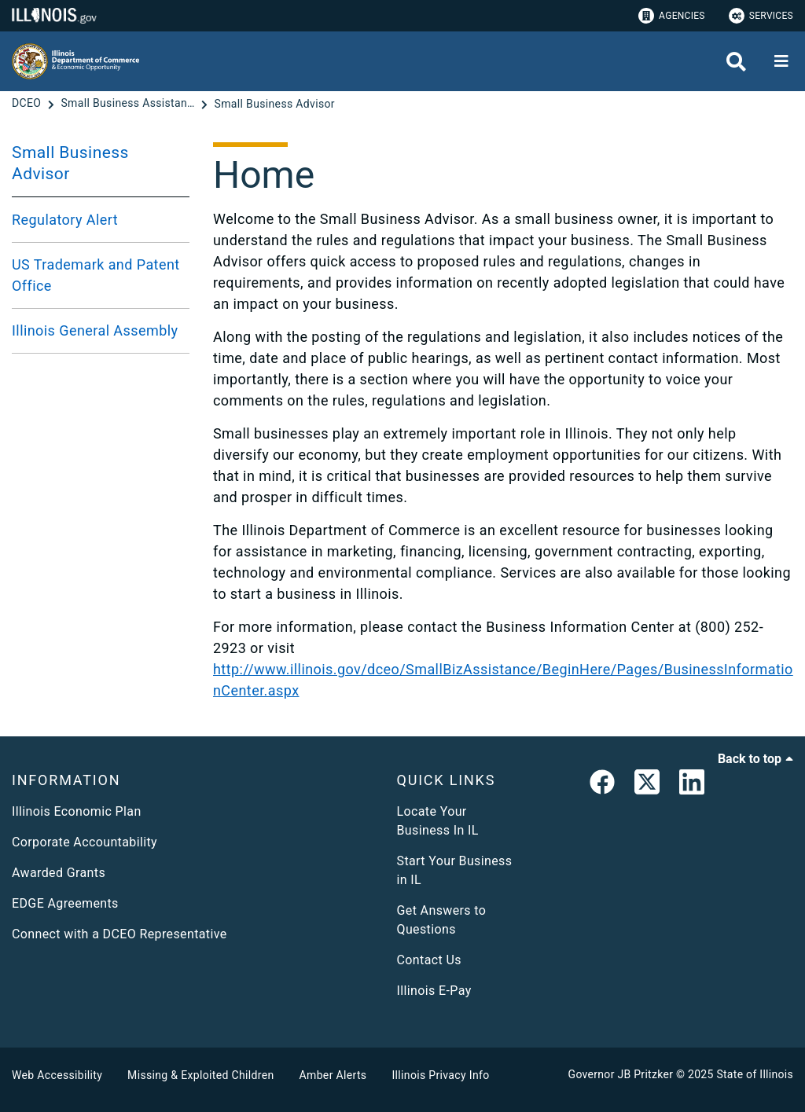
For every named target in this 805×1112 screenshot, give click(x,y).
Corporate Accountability (84, 842)
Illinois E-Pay (434, 990)
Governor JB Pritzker (621, 1074)
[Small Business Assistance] (129, 103)
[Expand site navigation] (781, 61)
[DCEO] (28, 103)
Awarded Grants (58, 872)
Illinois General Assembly (95, 330)
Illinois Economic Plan (77, 811)
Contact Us (429, 959)
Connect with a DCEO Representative (119, 934)
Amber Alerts (333, 1075)
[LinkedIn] (691, 785)
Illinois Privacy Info (440, 1075)
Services (761, 16)
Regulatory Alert (65, 219)
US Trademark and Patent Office (96, 275)
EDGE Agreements (65, 903)
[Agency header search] (736, 62)
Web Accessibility (57, 1075)
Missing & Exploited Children (200, 1075)
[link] (602, 785)
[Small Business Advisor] (275, 103)
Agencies (671, 16)
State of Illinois (754, 1074)
